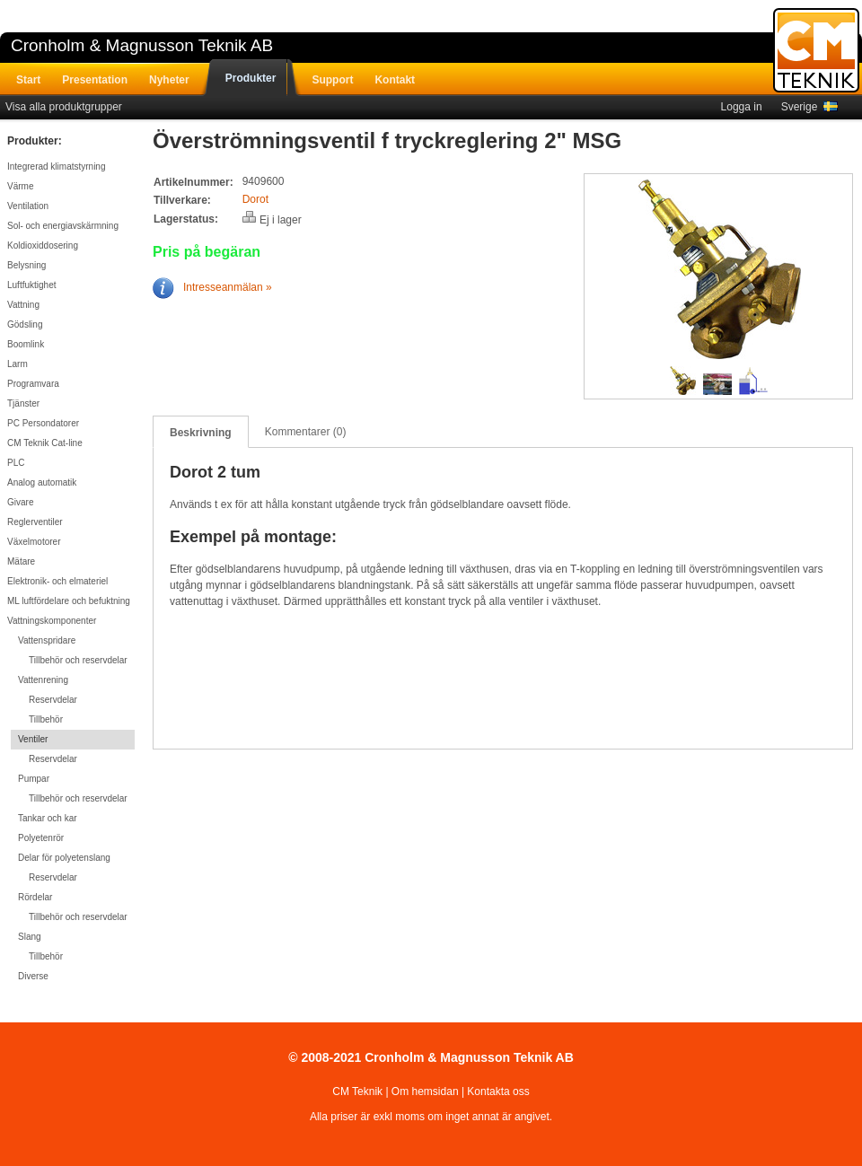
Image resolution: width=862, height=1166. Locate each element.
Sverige (809, 107)
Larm (17, 364)
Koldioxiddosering (42, 245)
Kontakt (394, 80)
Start (28, 80)
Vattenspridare (46, 640)
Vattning (23, 305)
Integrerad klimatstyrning (56, 166)
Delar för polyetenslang (64, 858)
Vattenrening (43, 680)
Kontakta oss (498, 1091)
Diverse (33, 976)
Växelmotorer (33, 542)
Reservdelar (53, 700)
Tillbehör (46, 719)
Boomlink (25, 344)
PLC (15, 463)
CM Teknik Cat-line (45, 443)
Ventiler (33, 739)
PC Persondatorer (43, 423)
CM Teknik (357, 1091)
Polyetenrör (41, 838)
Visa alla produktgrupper (63, 107)
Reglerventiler (35, 522)
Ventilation (27, 206)
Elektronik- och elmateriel (57, 581)
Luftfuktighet (31, 285)
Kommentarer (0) (306, 431)
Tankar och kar (47, 818)
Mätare (21, 561)
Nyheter (169, 80)
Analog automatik (41, 482)
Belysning (26, 265)
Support (332, 80)
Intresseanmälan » (212, 287)
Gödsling (24, 324)
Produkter (251, 78)
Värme (20, 186)
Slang (29, 937)
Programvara (33, 384)
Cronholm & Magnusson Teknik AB (142, 45)
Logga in (741, 107)
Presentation (95, 80)
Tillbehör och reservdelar (78, 660)
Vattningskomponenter (51, 621)
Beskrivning (201, 432)
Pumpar (33, 779)
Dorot (255, 199)
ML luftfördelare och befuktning (68, 601)
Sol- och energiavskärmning (63, 226)
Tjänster (23, 403)
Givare (20, 502)
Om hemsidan (425, 1091)
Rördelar (35, 897)
